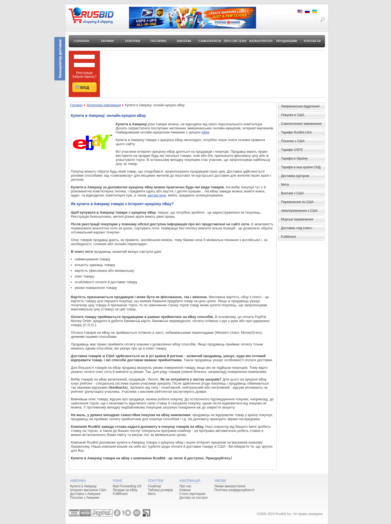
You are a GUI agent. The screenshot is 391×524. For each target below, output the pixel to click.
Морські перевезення (297, 219)
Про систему (235, 41)
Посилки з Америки (84, 498)
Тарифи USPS (291, 150)
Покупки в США (292, 115)
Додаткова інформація (104, 105)
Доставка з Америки (85, 494)
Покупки (132, 41)
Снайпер (154, 486)
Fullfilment (120, 494)
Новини (185, 490)
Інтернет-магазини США (88, 490)
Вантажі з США (292, 193)
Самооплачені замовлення (301, 124)
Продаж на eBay (125, 490)
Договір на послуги (193, 498)
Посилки (158, 41)
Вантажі (184, 41)
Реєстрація (84, 73)
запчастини (156, 195)
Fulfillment (288, 237)
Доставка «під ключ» (296, 228)
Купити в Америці (83, 486)
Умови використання (229, 486)
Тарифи (107, 41)
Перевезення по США (297, 202)
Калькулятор (261, 41)
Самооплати (209, 41)
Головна (81, 41)
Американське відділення (300, 106)
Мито (152, 494)
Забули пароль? (84, 77)
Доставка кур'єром (295, 176)
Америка (78, 481)
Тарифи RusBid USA (296, 132)
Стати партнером (192, 494)
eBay (205, 132)
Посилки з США (293, 141)
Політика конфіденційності (234, 490)
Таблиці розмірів (160, 490)
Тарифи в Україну (294, 158)
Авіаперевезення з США (299, 211)
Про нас (185, 486)
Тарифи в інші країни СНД (300, 167)
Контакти (312, 41)
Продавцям (286, 41)
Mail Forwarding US (127, 486)
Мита (285, 184)
